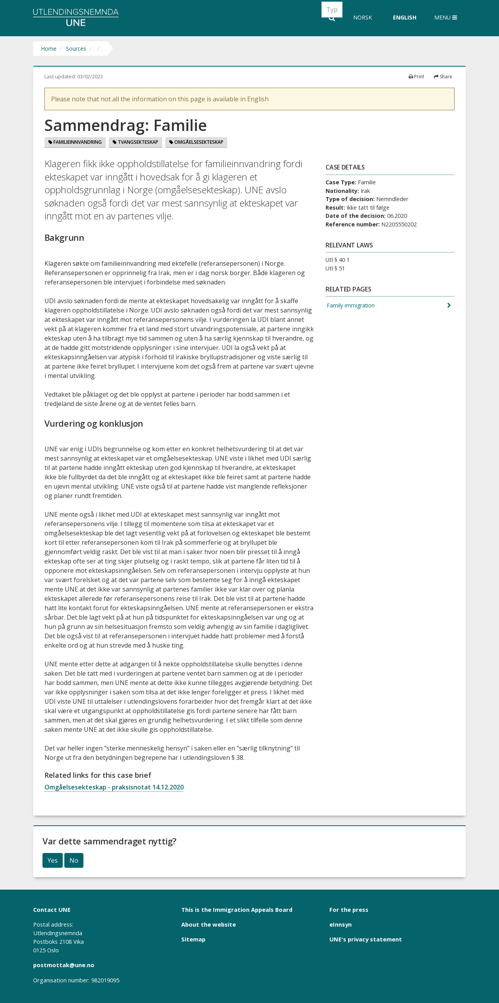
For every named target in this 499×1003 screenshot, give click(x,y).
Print (416, 76)
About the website (208, 924)
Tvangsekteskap (135, 142)
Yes (53, 860)
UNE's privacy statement (365, 939)
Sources (76, 48)
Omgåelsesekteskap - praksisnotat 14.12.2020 (114, 787)
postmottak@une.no (63, 965)
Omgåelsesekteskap (196, 142)
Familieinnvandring (75, 142)
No (73, 860)
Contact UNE (52, 909)
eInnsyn (340, 924)
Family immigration (351, 305)
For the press (348, 909)
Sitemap (193, 939)
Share (443, 76)
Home (49, 48)
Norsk (362, 17)
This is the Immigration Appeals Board (236, 909)
